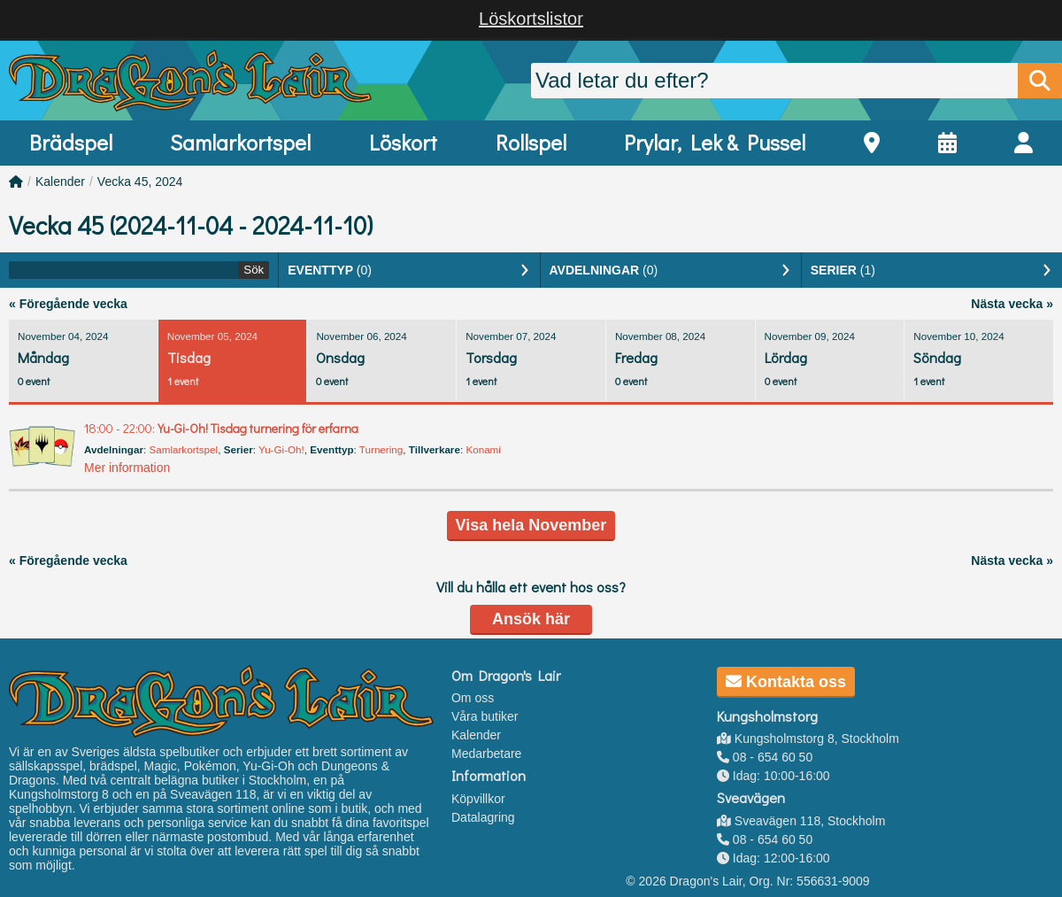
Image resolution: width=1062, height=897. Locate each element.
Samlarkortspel (240, 142)
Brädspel (70, 142)
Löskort (403, 142)
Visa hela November (531, 525)
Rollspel (531, 142)
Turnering (381, 449)
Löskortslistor (531, 18)
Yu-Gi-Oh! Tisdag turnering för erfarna (221, 428)
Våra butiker (484, 716)
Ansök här (531, 619)
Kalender (60, 181)
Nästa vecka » (1012, 304)
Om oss (472, 698)
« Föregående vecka (68, 304)
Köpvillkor (478, 799)
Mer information (127, 467)
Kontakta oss (786, 682)
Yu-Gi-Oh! (281, 449)
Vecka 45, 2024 (140, 181)
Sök (253, 269)
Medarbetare (486, 753)
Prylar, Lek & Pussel (714, 142)
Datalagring (483, 817)
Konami (483, 449)
